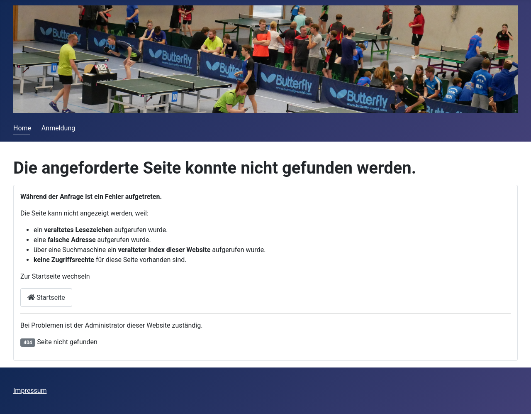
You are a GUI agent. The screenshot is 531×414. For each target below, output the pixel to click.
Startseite (46, 297)
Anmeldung (58, 128)
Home (22, 128)
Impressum (30, 390)
